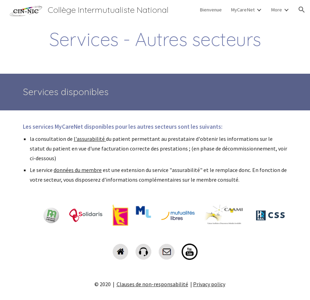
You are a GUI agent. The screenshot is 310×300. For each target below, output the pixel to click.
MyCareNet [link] (243, 10)
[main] (155, 39)
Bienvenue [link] (211, 10)
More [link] (276, 10)
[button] (301, 9)
